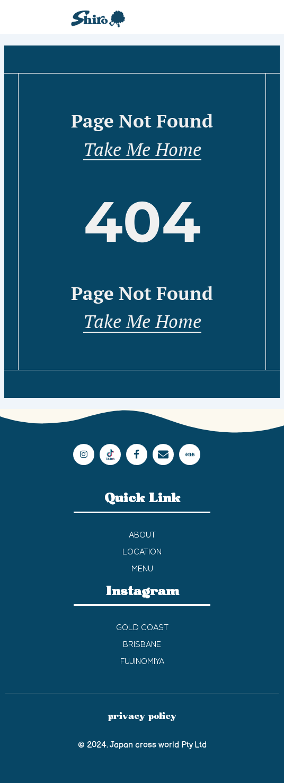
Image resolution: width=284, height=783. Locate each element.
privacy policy (142, 716)
